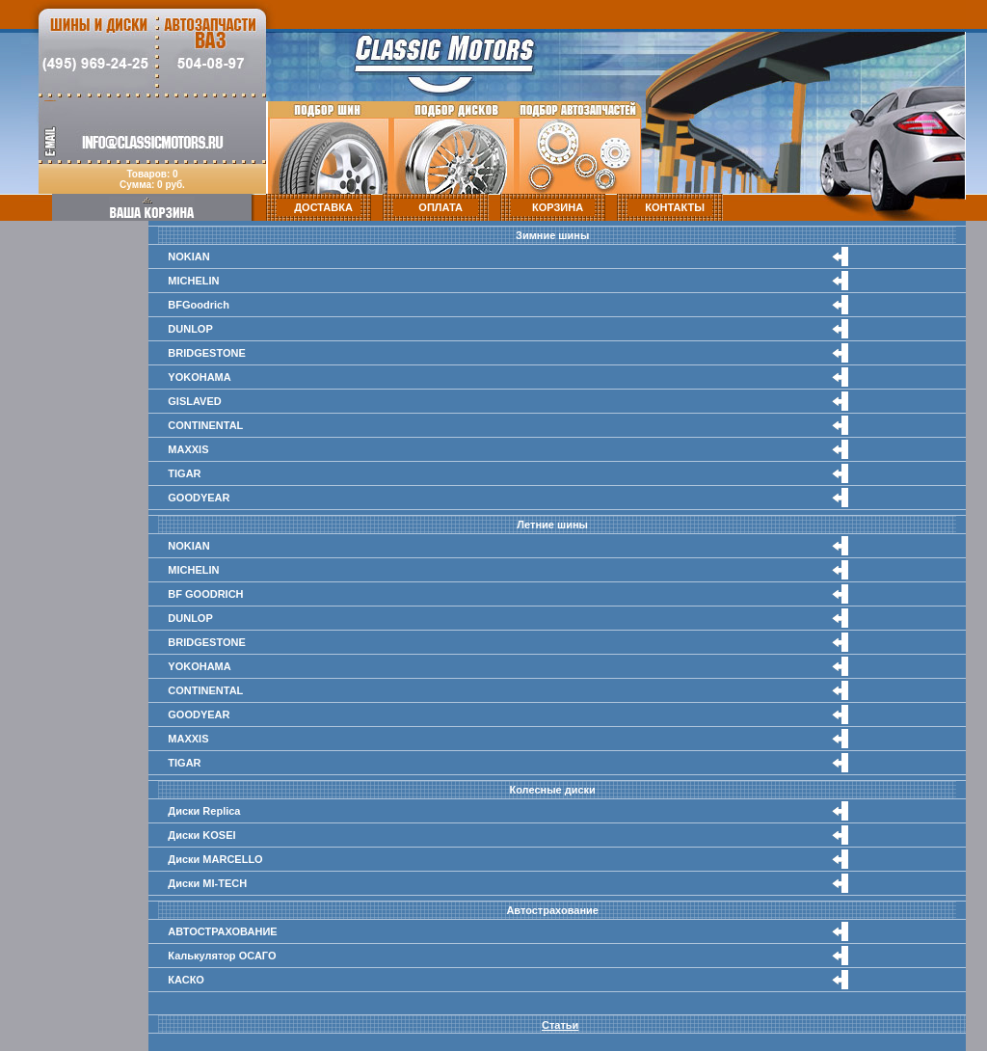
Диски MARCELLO (215, 859)
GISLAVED (194, 401)
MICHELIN (193, 280)
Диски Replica (204, 811)
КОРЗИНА (557, 207)
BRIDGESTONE (206, 353)
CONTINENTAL (205, 425)
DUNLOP (190, 329)
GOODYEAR (198, 497)
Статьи (560, 1025)
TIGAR (184, 473)
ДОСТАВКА (323, 207)
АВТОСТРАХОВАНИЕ (222, 931)
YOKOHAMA (199, 377)
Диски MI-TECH (207, 883)
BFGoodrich (198, 304)
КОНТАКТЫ (675, 207)
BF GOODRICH (205, 594)
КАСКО (186, 979)
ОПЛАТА (440, 207)
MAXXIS (188, 449)
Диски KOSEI (201, 835)
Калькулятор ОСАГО (222, 955)
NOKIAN (188, 256)
